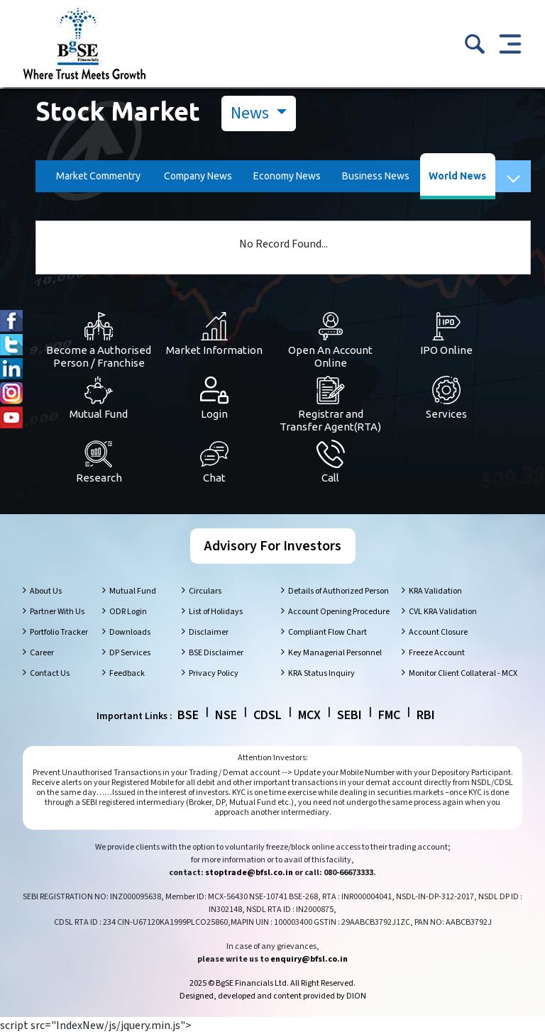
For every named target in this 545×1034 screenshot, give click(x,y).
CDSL (267, 715)
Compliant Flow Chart (327, 632)
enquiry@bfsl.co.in (309, 959)
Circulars (205, 591)
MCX (309, 715)
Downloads (129, 632)
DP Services (129, 653)
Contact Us (50, 673)
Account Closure (438, 632)
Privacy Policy (213, 673)
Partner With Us (57, 612)
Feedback (127, 673)
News (251, 113)
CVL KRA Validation (443, 612)
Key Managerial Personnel (335, 653)
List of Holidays (216, 612)
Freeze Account (437, 653)
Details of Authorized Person (338, 591)
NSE (226, 715)
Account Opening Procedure (339, 612)
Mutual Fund (132, 591)
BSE (188, 715)
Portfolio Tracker (59, 632)
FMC (389, 715)
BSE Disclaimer (216, 653)
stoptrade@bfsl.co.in (249, 873)
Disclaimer (209, 632)
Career (42, 653)
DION (356, 996)
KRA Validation (435, 591)
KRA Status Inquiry (321, 673)
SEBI (349, 715)
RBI (426, 715)
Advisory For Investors (272, 546)
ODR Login (128, 612)
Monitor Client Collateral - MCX (463, 673)
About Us (46, 591)
